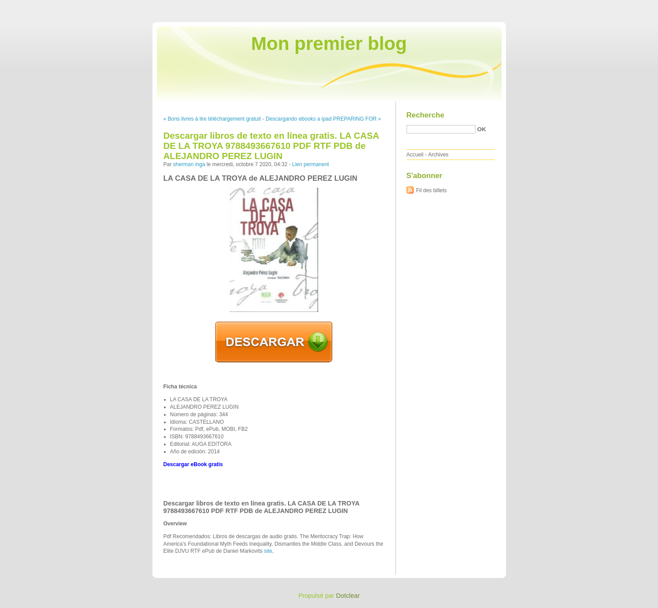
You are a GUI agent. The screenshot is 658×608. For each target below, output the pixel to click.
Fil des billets (431, 190)
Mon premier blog (329, 43)
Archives (438, 155)
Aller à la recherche (632, 6)
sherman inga (189, 164)
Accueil (415, 155)
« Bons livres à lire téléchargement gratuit (212, 119)
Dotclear (348, 595)
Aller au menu (588, 6)
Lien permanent (310, 164)
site (268, 551)
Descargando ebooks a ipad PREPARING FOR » (323, 119)
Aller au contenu (549, 6)
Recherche (426, 115)
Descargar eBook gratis (193, 464)
